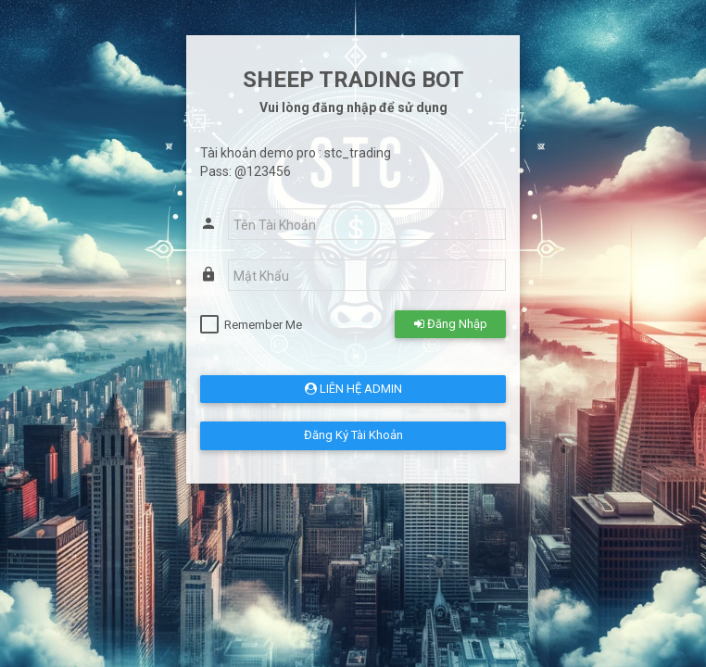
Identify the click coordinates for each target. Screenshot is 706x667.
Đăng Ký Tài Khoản (353, 435)
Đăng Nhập (450, 324)
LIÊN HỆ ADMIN (353, 389)
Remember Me (263, 325)
